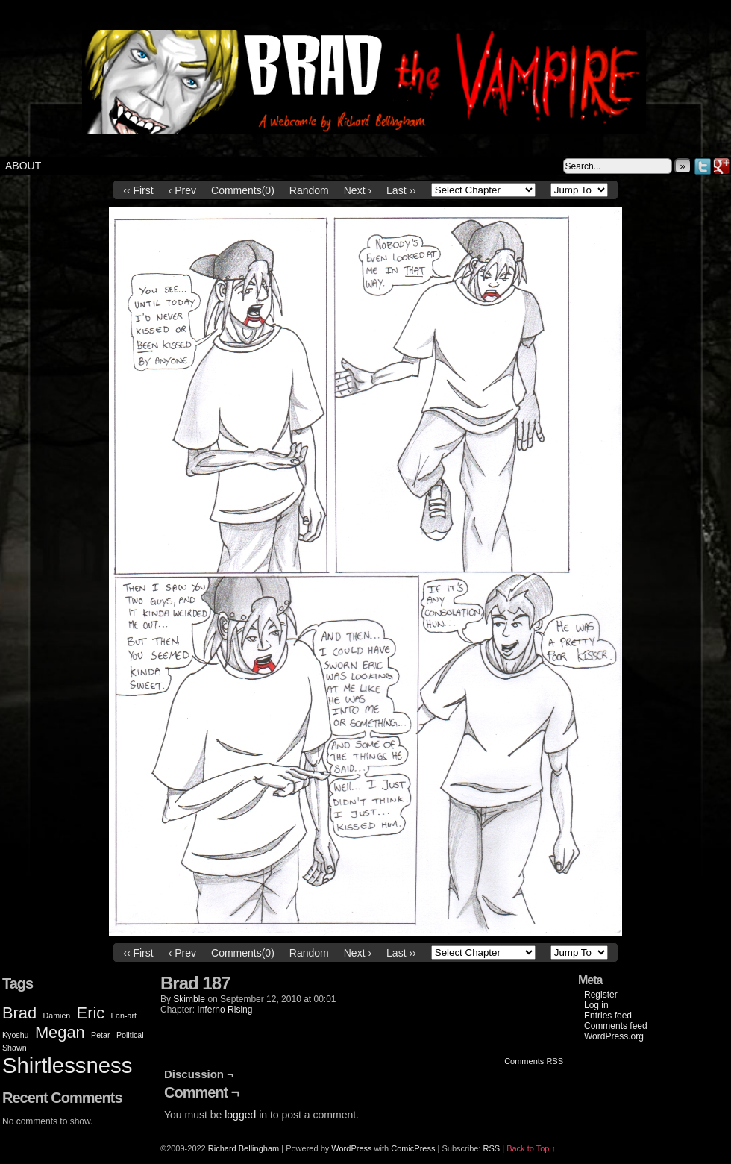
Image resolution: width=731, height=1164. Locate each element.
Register (601, 994)
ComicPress (413, 1148)
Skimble (189, 999)
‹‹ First (138, 190)
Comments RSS (533, 1061)
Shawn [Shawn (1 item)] (14, 1047)
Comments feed (615, 1026)
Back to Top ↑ (531, 1148)
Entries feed (608, 1015)
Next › (357, 190)
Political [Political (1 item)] (130, 1034)
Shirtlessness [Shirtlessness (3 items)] (67, 1065)
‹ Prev (182, 190)
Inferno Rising (224, 1009)
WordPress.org (614, 1036)
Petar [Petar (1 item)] (100, 1034)
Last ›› (401, 190)
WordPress (351, 1148)
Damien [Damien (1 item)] (57, 1015)
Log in (596, 1005)
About (23, 166)
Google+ (721, 166)
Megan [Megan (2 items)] (60, 1032)
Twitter (703, 166)
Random (309, 190)
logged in (246, 1115)
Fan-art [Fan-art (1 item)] (124, 1015)
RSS (492, 1148)
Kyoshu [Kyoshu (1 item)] (15, 1034)
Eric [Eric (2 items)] (91, 1013)
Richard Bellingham (243, 1148)
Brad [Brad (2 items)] (19, 1013)
